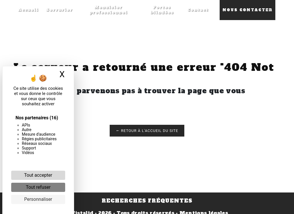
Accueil (28, 10)
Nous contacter (247, 10)
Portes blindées (162, 10)
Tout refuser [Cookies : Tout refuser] (38, 187)
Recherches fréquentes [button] (147, 200)
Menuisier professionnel (109, 10)
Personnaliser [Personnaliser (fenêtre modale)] (38, 199)
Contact (198, 10)
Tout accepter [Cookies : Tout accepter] (38, 175)
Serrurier (59, 10)
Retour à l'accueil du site (147, 131)
